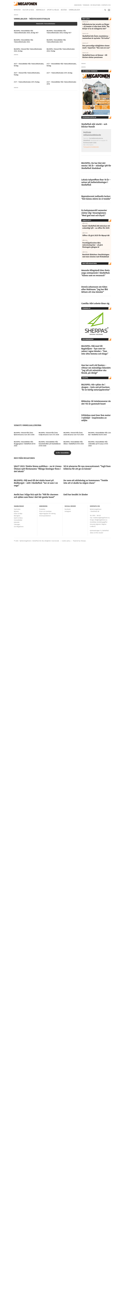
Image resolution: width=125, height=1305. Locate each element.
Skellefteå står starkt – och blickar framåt (94, 125)
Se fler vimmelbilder (62, 453)
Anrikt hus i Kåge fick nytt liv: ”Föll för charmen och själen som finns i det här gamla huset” (36, 495)
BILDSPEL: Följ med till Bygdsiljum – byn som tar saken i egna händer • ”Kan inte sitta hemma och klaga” (94, 350)
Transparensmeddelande (91, 147)
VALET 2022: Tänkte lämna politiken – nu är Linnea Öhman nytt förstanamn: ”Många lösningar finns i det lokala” (38, 469)
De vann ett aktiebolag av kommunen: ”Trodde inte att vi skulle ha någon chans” (85, 481)
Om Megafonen (95, 5)
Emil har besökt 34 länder (75, 494)
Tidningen (86, 5)
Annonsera (78, 5)
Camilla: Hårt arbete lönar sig (95, 303)
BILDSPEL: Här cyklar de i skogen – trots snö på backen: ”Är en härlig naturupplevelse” (95, 387)
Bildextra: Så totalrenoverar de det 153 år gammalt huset (96, 402)
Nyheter (17, 10)
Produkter (42, 509)
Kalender (17, 522)
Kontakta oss (106, 5)
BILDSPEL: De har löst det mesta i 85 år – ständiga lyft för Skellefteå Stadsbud (96, 166)
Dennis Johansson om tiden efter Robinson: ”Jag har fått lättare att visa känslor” (94, 289)
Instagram (68, 511)
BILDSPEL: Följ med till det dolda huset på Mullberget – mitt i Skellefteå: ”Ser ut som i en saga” (36, 483)
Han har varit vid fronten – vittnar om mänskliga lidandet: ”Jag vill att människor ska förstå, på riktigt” (96, 369)
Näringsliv (40, 10)
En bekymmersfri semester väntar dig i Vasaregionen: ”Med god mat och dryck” (94, 213)
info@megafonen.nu (100, 520)
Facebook (68, 509)
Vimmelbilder (74, 10)
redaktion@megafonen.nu (101, 518)
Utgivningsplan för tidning (47, 513)
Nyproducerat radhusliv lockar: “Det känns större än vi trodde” (96, 197)
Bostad (64, 10)
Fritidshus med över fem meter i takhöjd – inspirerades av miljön (96, 418)
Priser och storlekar (45, 511)
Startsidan (17, 509)
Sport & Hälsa (53, 10)
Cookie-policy (66, 541)
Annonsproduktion (45, 516)
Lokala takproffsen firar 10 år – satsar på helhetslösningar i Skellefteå (96, 182)
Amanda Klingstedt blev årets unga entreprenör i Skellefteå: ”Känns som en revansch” (95, 273)
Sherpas (83, 541)
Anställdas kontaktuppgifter (98, 522)
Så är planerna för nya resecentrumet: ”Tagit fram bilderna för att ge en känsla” (87, 467)
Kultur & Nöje (28, 10)
